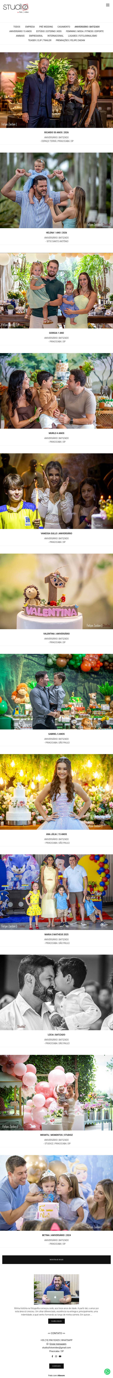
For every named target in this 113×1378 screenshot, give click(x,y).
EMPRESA (30, 27)
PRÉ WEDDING (46, 27)
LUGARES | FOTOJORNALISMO (82, 36)
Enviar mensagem (58, 1344)
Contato (56, 1366)
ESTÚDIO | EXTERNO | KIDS (48, 31)
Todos (16, 27)
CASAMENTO (64, 27)
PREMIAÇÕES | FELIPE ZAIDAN (70, 40)
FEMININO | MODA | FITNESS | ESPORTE (85, 31)
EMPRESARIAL (36, 36)
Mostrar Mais (56, 1260)
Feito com (56, 1375)
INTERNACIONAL (55, 36)
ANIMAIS (20, 36)
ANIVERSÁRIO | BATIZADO (87, 27)
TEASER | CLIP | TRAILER (39, 40)
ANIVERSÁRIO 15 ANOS (20, 31)
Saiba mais (56, 1321)
